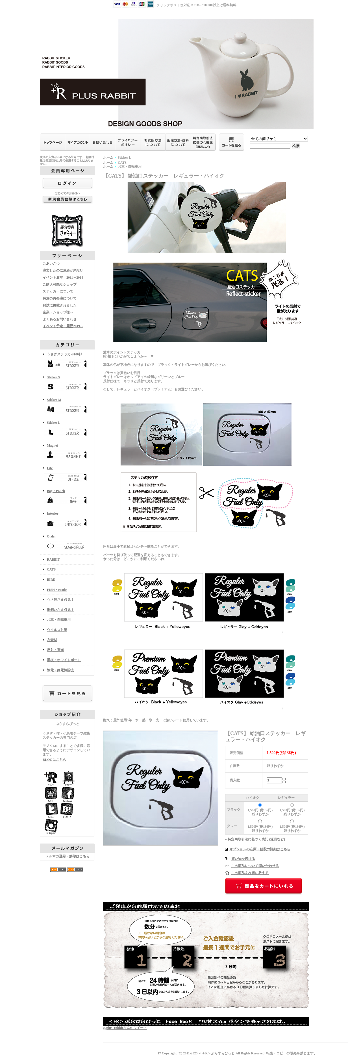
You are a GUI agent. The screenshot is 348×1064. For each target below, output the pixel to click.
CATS (51, 569)
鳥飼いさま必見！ (60, 610)
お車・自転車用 (59, 620)
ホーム (108, 158)
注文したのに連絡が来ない (63, 270)
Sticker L (67, 429)
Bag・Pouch (67, 497)
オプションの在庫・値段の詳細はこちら (259, 849)
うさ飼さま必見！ (60, 600)
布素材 (52, 640)
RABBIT (53, 560)
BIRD (51, 580)
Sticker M (67, 406)
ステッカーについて (58, 291)
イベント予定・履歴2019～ (63, 326)
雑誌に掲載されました (60, 305)
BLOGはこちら (54, 760)
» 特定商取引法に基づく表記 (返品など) (255, 839)
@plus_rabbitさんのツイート (125, 1028)
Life (67, 474)
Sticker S (67, 383)
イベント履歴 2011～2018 (63, 277)
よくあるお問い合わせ (60, 319)
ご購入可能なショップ (60, 285)
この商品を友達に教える (250, 873)
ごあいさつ (51, 264)
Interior (67, 520)
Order (67, 543)
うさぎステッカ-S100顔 (67, 361)
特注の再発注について (60, 298)
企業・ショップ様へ (58, 312)
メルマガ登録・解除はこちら (67, 856)
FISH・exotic (57, 590)
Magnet (67, 452)
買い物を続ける (243, 859)
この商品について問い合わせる (255, 866)
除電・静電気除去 (60, 670)
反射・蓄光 (55, 650)
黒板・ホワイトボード (64, 660)
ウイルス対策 (57, 630)
